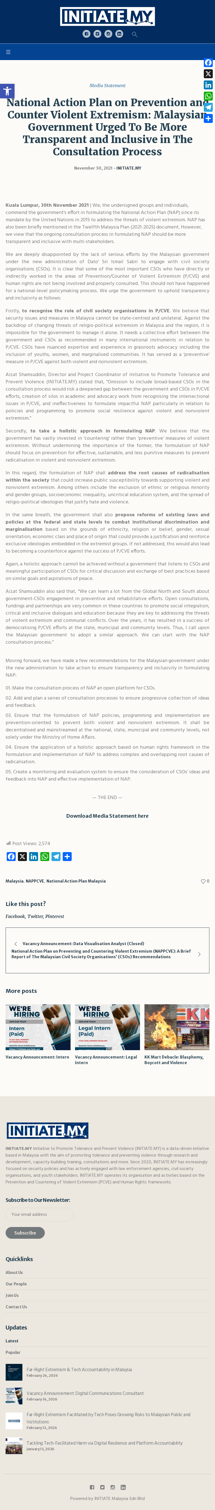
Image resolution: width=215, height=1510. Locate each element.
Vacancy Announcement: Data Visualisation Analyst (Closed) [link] (83, 943)
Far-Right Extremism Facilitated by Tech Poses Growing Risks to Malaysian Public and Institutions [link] (108, 1418)
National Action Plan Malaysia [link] (76, 881)
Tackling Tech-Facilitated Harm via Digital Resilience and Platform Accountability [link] (105, 1443)
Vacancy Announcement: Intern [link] (37, 1057)
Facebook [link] (15, 916)
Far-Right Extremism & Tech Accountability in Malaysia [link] (79, 1370)
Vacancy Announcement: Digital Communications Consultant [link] (85, 1393)
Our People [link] (16, 1284)
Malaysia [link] (15, 881)
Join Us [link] (12, 1295)
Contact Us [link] (16, 1306)
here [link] (143, 816)
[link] (7, 91)
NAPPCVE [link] (35, 881)
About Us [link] (14, 1272)
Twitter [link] (35, 916)
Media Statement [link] (108, 85)
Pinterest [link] (54, 916)
